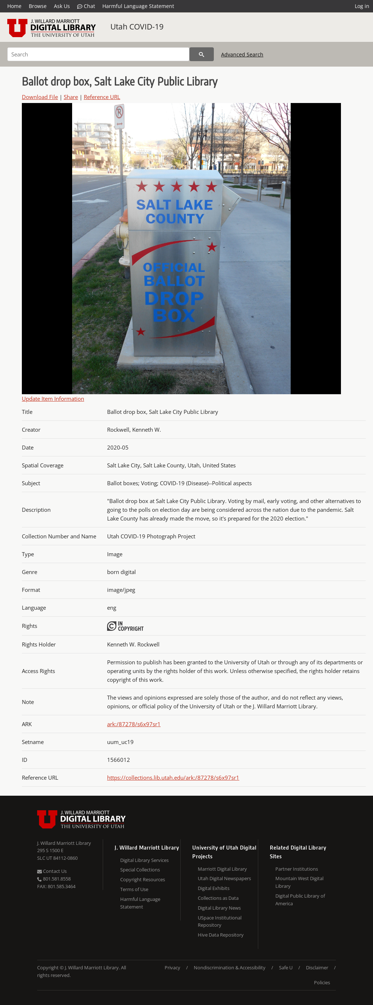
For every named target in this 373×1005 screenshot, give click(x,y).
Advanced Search (242, 54)
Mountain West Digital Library (299, 882)
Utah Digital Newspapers (224, 878)
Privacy (172, 967)
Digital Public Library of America (300, 900)
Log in (362, 6)
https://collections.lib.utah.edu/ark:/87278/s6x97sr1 (173, 777)
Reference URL (102, 96)
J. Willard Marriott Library (64, 843)
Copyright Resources (142, 879)
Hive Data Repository (221, 934)
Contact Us (52, 871)
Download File (40, 96)
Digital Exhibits (213, 888)
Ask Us (62, 6)
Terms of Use (134, 889)
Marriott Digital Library (222, 869)
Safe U (285, 967)
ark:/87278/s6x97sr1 (134, 724)
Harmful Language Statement (138, 6)
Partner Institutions (296, 869)
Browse (38, 6)
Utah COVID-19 (137, 26)
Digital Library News (219, 908)
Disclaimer (317, 967)
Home (14, 6)
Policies (322, 982)
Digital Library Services (144, 860)
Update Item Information (53, 398)
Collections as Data (218, 898)
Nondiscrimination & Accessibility (230, 967)
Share (71, 96)
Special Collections (140, 869)
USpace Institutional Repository (220, 921)
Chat (86, 6)
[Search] (98, 54)
